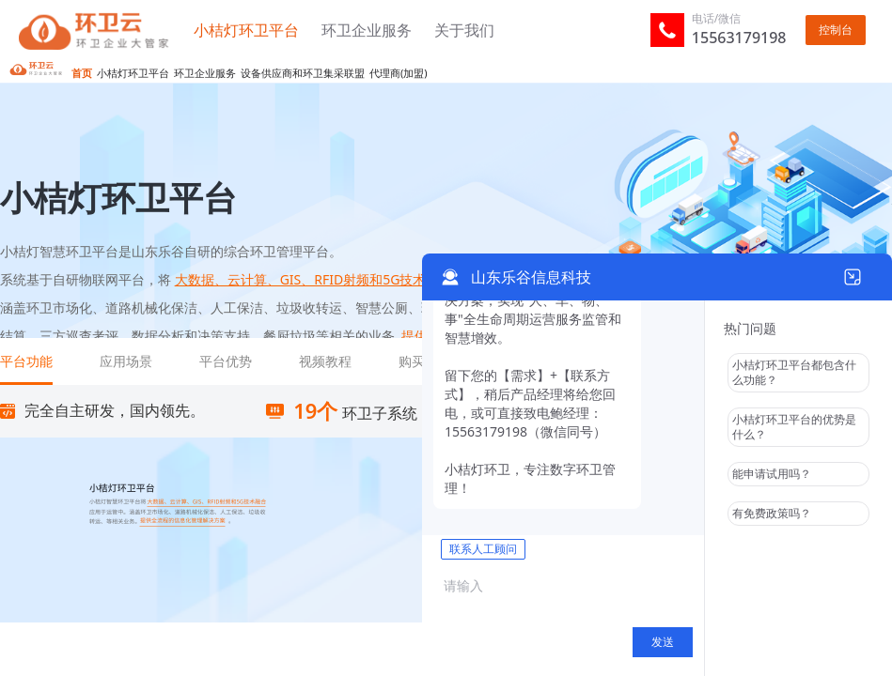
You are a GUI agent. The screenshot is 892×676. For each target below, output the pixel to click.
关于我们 (464, 30)
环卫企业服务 (368, 30)
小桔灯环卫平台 (248, 30)
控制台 (836, 30)
